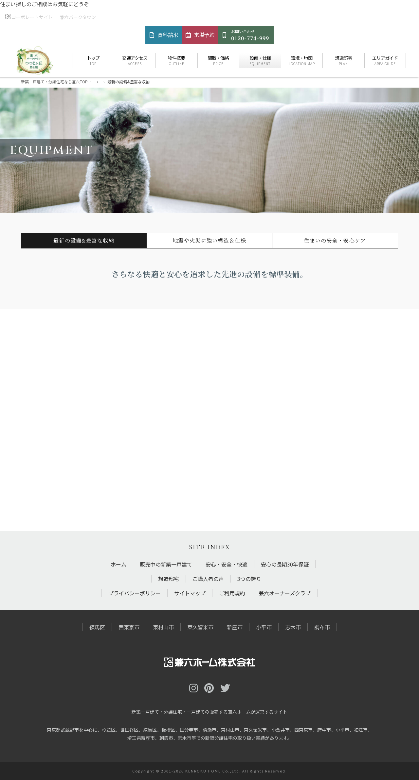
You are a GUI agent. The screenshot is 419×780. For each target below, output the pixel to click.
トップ (93, 60)
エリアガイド (385, 60)
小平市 (264, 627)
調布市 (322, 627)
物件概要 (176, 60)
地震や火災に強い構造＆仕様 (209, 240)
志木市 (293, 627)
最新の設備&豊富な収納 (83, 240)
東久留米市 (200, 627)
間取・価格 (218, 60)
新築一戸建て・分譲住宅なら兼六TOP (54, 81)
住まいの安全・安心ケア (335, 240)
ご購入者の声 (208, 579)
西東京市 (128, 627)
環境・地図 (302, 60)
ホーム (118, 564)
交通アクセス (135, 60)
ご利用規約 (232, 593)
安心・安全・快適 (226, 564)
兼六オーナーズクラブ (285, 593)
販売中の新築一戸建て (166, 564)
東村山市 (163, 627)
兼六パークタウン (78, 17)
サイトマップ (190, 593)
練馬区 (97, 627)
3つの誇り (249, 579)
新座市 (235, 627)
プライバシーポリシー (134, 593)
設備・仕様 (260, 60)
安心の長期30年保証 (285, 564)
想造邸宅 (343, 60)
